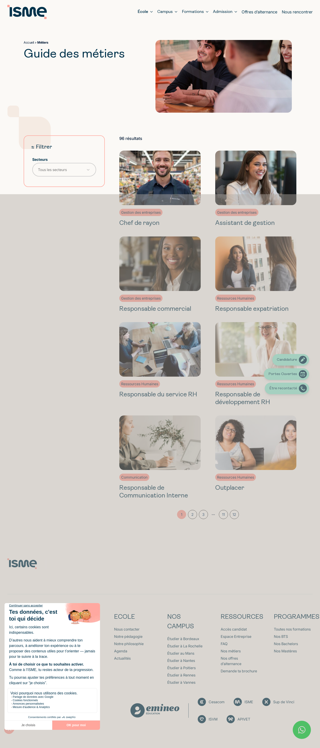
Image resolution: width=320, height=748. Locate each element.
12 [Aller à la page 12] (234, 514)
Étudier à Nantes (181, 660)
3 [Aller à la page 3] (203, 514)
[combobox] (60, 169)
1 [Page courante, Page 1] (181, 514)
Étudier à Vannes (181, 682)
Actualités (122, 658)
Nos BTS (281, 636)
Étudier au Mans (180, 653)
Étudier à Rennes (181, 675)
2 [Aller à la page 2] (192, 514)
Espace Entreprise (236, 636)
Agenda (120, 651)
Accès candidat (234, 629)
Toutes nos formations (292, 629)
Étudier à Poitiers (181, 668)
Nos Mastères (285, 651)
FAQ (224, 643)
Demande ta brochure (239, 671)
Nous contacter (127, 629)
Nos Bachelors (286, 643)
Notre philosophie (129, 643)
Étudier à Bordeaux (183, 638)
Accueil (29, 42)
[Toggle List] (88, 169)
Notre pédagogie (128, 636)
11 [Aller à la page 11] (223, 514)
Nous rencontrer (297, 12)
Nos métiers (231, 651)
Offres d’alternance (259, 12)
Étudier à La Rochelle (184, 646)
